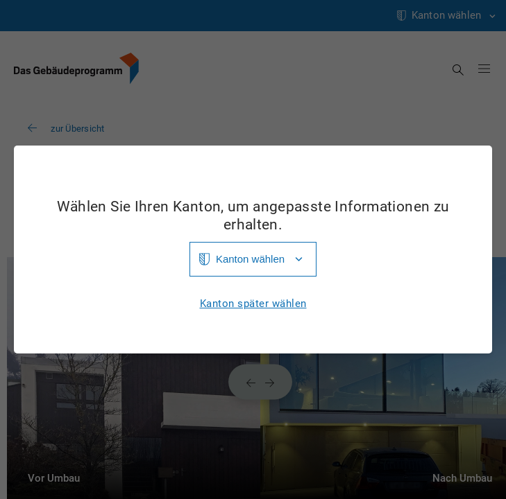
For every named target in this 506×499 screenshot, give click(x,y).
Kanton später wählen (253, 304)
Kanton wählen (250, 259)
